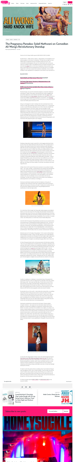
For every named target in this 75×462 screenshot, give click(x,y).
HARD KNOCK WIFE (44, 379)
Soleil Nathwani (13, 49)
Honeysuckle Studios (42, 3)
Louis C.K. (33, 248)
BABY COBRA (35, 379)
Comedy (7, 39)
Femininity (15, 39)
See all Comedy (69, 381)
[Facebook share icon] (26, 387)
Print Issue (22, 3)
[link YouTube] (64, 5)
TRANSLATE (4, 1)
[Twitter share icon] (22, 387)
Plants (17, 3)
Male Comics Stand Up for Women (51, 395)
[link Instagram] (66, 5)
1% (19, 39)
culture (27, 66)
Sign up (70, 2)
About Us (50, 3)
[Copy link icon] (30, 387)
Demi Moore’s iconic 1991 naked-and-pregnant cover (33, 358)
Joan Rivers (33, 152)
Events (27, 3)
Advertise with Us (33, 3)
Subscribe (66, 411)
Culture (12, 3)
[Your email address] (55, 411)
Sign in (65, 2)
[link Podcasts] (63, 5)
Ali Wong (51, 97)
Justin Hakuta (39, 171)
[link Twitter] (70, 5)
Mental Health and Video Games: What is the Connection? (34, 77)
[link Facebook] (68, 5)
